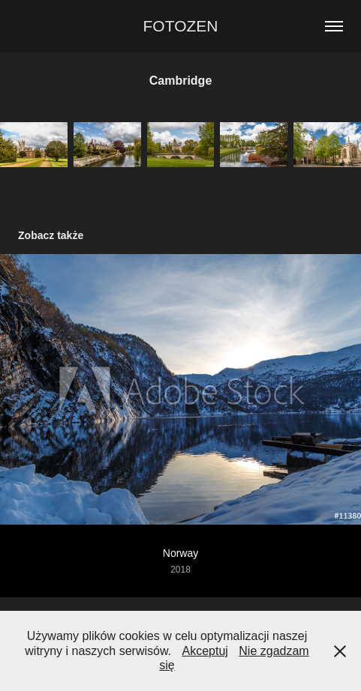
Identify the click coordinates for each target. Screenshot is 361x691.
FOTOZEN (180, 25)
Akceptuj (204, 651)
